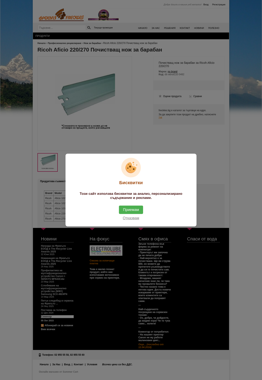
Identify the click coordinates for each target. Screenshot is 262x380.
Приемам (131, 210)
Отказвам (131, 218)
